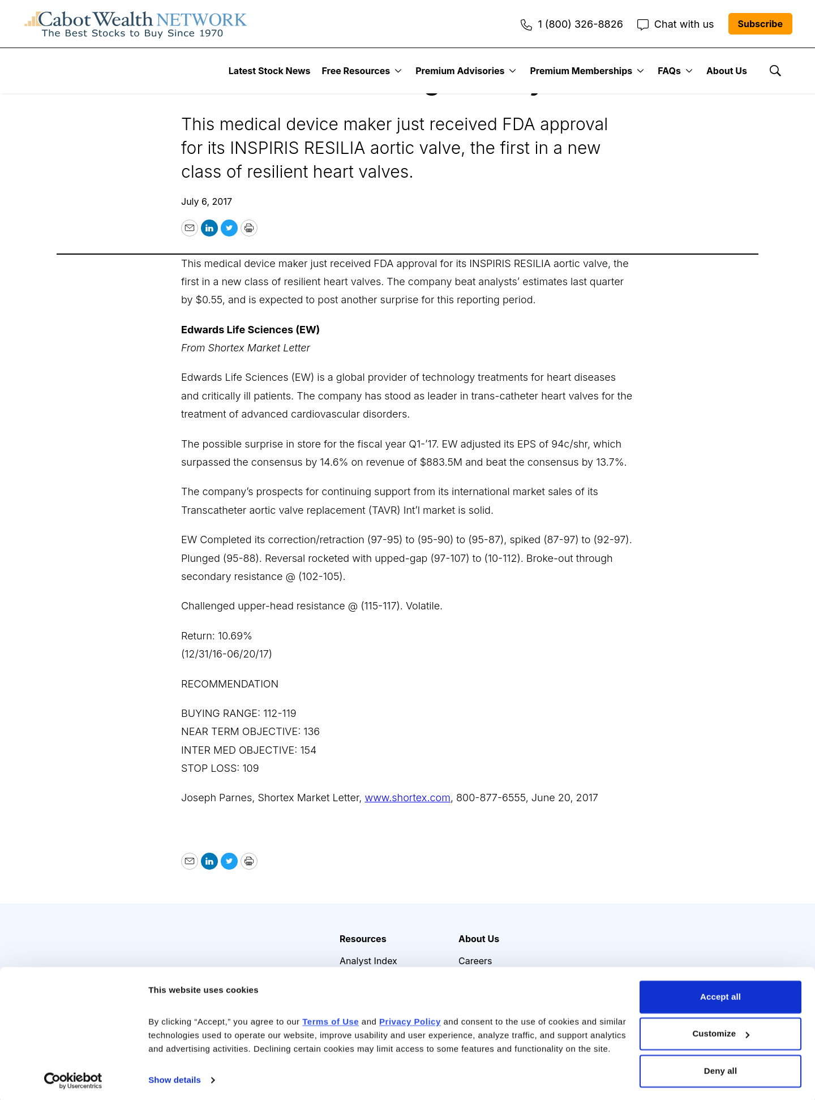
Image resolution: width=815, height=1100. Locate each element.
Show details (174, 1077)
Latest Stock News (270, 70)
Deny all (720, 1068)
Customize (720, 1031)
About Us (726, 70)
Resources (363, 938)
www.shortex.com (408, 797)
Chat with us (675, 24)
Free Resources (356, 70)
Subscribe (760, 23)
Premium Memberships (581, 70)
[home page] (136, 24)
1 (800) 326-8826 (572, 24)
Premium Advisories (459, 70)
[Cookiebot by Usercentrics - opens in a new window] (73, 1077)
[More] (398, 70)
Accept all (720, 994)
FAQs (669, 70)
